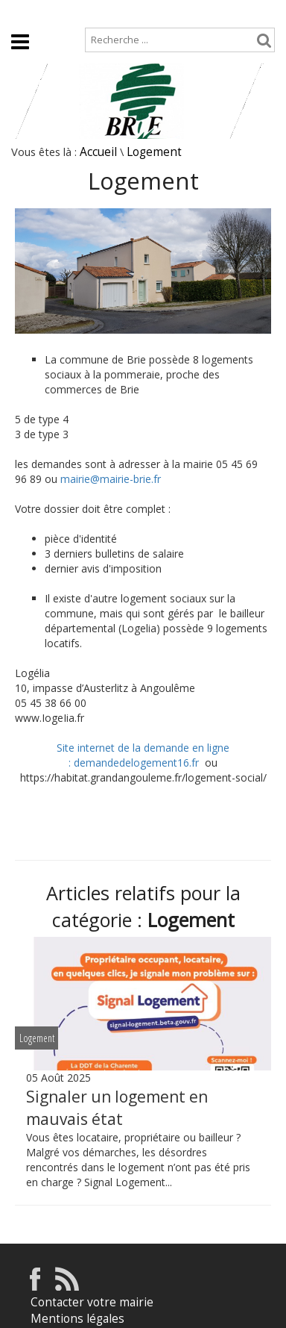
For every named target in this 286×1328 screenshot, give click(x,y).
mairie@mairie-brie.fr (110, 479)
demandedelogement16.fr (139, 762)
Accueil (23, 12)
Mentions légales (77, 1319)
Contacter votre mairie (92, 1302)
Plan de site (91, 12)
